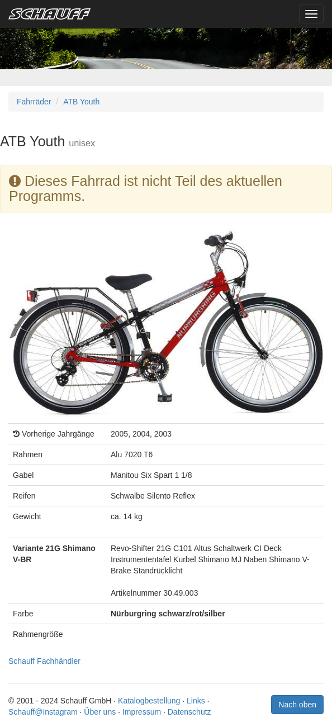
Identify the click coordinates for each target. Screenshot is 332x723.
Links (196, 700)
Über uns (100, 711)
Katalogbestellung (149, 700)
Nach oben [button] (297, 704)
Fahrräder (34, 101)
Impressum (141, 711)
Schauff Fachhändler (44, 661)
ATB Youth (81, 101)
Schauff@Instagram (43, 711)
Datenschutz (189, 711)
